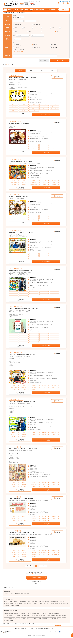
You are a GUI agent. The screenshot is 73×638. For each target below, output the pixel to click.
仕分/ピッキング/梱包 (8, 601)
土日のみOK (64, 615)
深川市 (12, 593)
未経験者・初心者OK (55, 45)
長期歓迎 (29, 617)
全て (62, 27)
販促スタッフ (36, 603)
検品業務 (28, 601)
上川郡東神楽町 (7, 593)
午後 (34, 27)
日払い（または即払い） (18, 615)
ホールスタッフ (33, 101)
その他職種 (17, 605)
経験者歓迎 (53, 44)
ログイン (36, 583)
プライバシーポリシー (55, 631)
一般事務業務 (65, 603)
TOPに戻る (58, 625)
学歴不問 (35, 44)
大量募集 (40, 618)
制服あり (16, 618)
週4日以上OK (58, 615)
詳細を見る (57, 76)
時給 (16, 31)
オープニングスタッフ (19, 49)
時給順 (31, 70)
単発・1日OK (23, 617)
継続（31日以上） (37, 24)
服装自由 (20, 618)
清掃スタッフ (61, 601)
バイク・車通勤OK (46, 617)
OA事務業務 (6, 605)
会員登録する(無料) (36, 577)
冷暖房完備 (44, 618)
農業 (36, 601)
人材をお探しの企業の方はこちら (42, 628)
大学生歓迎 (16, 44)
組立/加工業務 (23, 601)
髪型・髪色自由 (57, 618)
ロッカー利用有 (51, 618)
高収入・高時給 (39, 615)
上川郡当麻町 (23, 593)
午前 (25, 27)
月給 (44, 31)
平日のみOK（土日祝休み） (9, 617)
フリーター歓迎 (36, 45)
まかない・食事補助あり (9, 618)
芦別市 (27, 593)
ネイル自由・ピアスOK (8, 620)
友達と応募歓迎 (34, 618)
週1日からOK (45, 615)
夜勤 (53, 27)
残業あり (24, 618)
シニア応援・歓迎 (36, 47)
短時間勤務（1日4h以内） (36, 617)
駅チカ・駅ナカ (53, 617)
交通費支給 (59, 617)
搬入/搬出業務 (33, 380)
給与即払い (33, 615)
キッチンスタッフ (50, 603)
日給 (30, 31)
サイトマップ (53, 628)
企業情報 (17, 628)
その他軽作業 (40, 601)
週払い (25, 615)
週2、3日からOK (51, 615)
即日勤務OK (18, 617)
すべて (58, 31)
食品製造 (32, 601)
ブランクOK (17, 47)
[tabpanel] (17, 95)
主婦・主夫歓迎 (17, 45)
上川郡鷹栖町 (17, 593)
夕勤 (44, 27)
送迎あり (64, 617)
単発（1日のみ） (18, 24)
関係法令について (24, 628)
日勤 (16, 27)
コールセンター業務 (58, 603)
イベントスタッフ (33, 329)
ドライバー (12, 605)
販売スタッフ (33, 249)
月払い (28, 615)
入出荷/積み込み (16, 601)
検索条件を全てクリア (44, 60)
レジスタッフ (33, 477)
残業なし (29, 618)
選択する (16, 39)
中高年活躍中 (54, 47)
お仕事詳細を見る (45, 114)
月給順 (52, 70)
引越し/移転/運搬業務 (34, 175)
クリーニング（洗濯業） (9, 603)
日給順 (41, 70)
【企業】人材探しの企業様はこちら (64, 1)
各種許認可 (32, 628)
